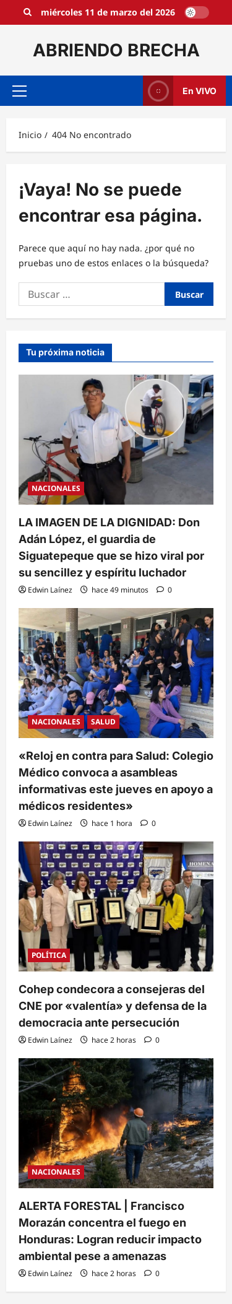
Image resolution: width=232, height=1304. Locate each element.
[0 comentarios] (164, 590)
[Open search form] (28, 12)
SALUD (103, 721)
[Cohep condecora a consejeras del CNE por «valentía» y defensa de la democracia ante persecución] (116, 906)
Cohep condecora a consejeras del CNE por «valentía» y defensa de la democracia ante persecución (113, 1006)
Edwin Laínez (50, 590)
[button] (19, 91)
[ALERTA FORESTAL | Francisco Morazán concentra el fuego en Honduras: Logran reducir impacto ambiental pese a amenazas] (116, 1123)
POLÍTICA (49, 955)
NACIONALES (56, 488)
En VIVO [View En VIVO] (180, 91)
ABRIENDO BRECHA (116, 50)
